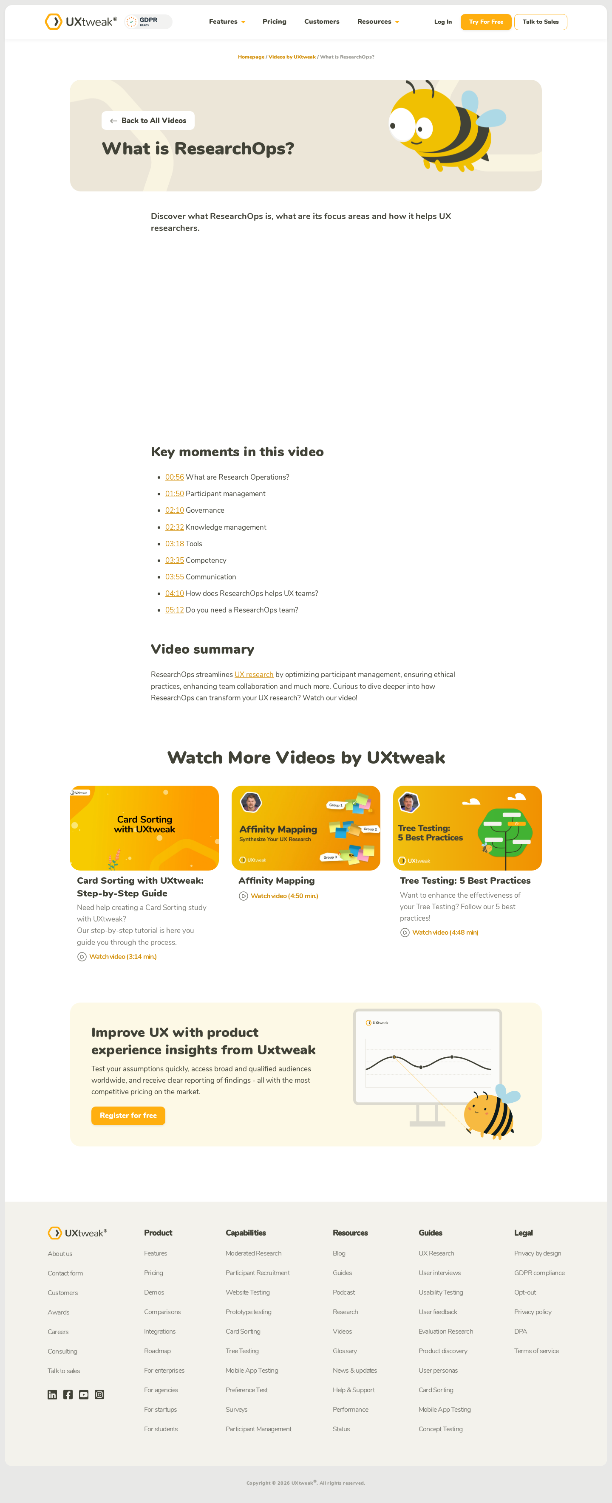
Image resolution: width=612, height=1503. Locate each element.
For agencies (161, 1390)
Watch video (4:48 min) (439, 933)
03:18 (174, 544)
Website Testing (247, 1293)
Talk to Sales (541, 22)
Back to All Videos (148, 121)
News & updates (355, 1371)
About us (60, 1254)
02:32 (174, 527)
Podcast (343, 1293)
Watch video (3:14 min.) (117, 957)
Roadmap (157, 1351)
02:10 (174, 510)
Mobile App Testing (252, 1371)
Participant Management (258, 1429)
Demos (154, 1293)
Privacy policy (532, 1312)
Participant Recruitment (257, 1273)
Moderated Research (253, 1254)
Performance (350, 1410)
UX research (254, 675)
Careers (58, 1332)
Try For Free (486, 22)
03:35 (174, 560)
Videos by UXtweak (292, 56)
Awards (58, 1313)
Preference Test (246, 1390)
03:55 (174, 577)
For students (161, 1429)
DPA (520, 1332)
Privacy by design (537, 1254)
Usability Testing (441, 1293)
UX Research (436, 1254)
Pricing (274, 21)
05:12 (174, 610)
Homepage (251, 56)
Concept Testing (440, 1429)
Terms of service (536, 1351)
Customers (322, 21)
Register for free (128, 1116)
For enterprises (164, 1371)
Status (341, 1429)
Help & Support (354, 1390)
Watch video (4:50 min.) (278, 896)
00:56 (174, 477)
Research (345, 1312)
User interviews (440, 1273)
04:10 (174, 593)
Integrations (160, 1332)
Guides (342, 1273)
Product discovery (443, 1351)
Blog (339, 1254)
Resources (380, 22)
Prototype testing (248, 1312)
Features (229, 22)
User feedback (438, 1312)
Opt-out (525, 1293)
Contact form (65, 1274)
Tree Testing (242, 1351)
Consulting (62, 1352)
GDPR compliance (539, 1273)
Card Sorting (243, 1332)
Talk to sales (64, 1372)
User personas (438, 1371)
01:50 (174, 494)
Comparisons (162, 1312)
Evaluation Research (446, 1332)
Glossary (345, 1351)
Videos (342, 1332)
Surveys (236, 1410)
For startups (160, 1410)
